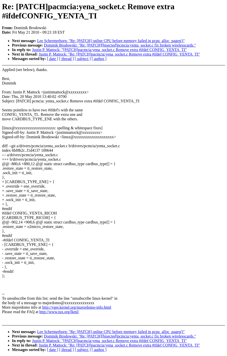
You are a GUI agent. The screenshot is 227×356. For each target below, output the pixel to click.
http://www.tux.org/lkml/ (59, 312)
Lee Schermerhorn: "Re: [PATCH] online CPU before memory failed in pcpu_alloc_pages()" (111, 41)
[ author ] (99, 59)
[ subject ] (83, 59)
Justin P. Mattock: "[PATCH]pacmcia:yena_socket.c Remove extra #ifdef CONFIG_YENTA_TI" (109, 50)
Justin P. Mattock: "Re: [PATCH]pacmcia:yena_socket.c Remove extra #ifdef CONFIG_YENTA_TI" (119, 54)
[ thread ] (66, 59)
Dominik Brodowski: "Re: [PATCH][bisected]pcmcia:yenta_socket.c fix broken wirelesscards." (120, 45)
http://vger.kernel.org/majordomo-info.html (76, 307)
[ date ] (52, 59)
